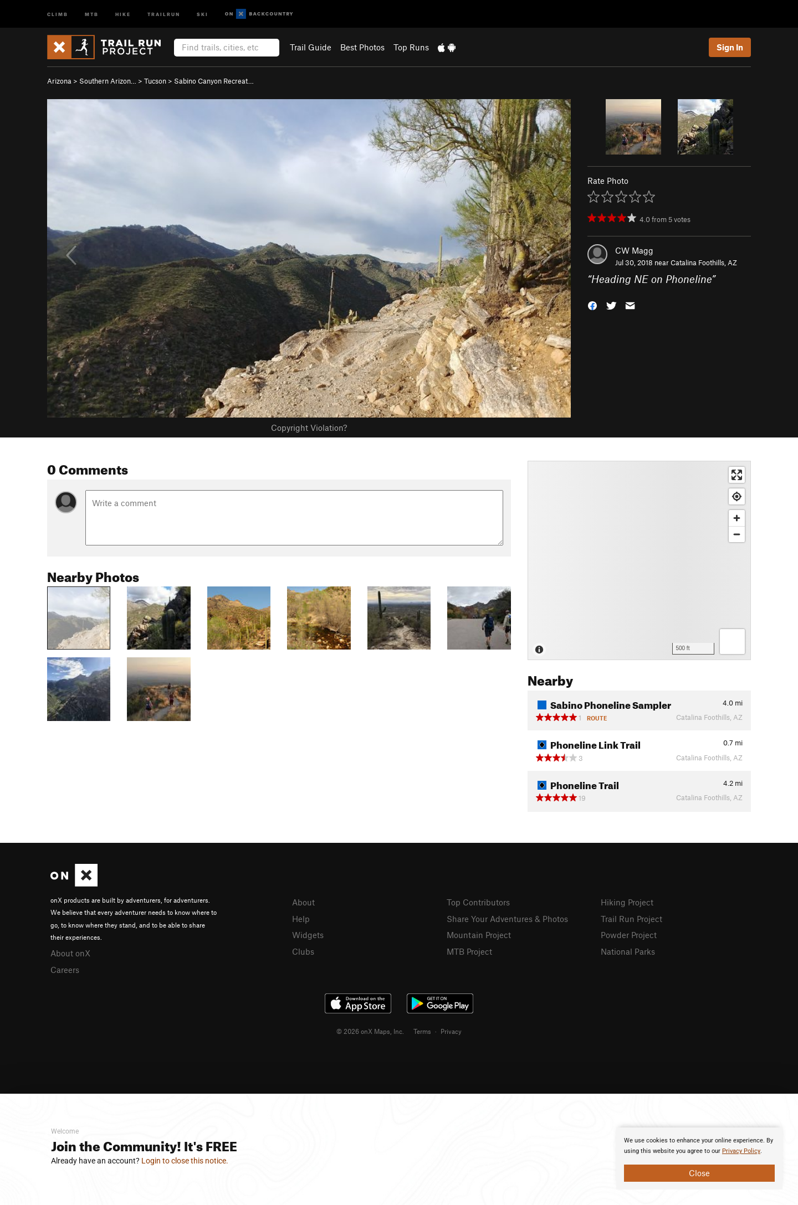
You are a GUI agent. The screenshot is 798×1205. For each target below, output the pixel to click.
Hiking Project (627, 902)
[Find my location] (737, 496)
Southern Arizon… (107, 80)
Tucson (155, 80)
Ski (202, 13)
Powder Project (629, 935)
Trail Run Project (631, 919)
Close (699, 1173)
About (303, 902)
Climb (57, 13)
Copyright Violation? (309, 427)
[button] (592, 304)
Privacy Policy (741, 1151)
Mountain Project (479, 935)
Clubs (303, 951)
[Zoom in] (737, 518)
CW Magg (634, 250)
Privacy (451, 1031)
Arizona (59, 80)
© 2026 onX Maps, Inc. (370, 1031)
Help (301, 919)
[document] (699, 1158)
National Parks (628, 951)
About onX (70, 953)
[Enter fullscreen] (737, 475)
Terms (422, 1031)
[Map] (639, 560)
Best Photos (362, 47)
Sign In (730, 47)
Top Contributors (478, 902)
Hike (123, 13)
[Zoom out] (737, 534)
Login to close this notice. (184, 1160)
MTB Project (469, 951)
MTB (92, 13)
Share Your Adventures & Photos (507, 919)
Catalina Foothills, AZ (704, 262)
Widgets (308, 935)
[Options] (732, 641)
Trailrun (163, 13)
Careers (64, 970)
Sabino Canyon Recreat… (214, 80)
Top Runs (411, 47)
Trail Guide (310, 47)
